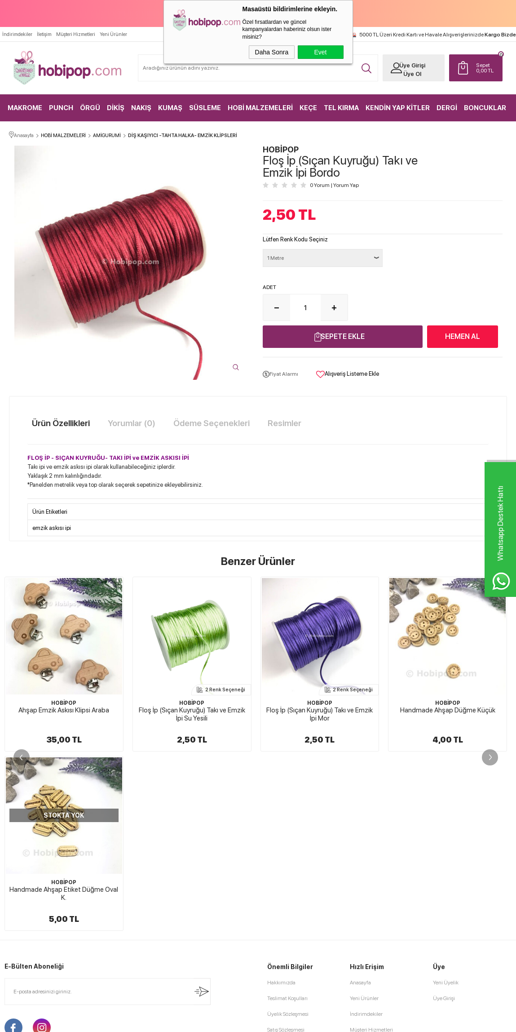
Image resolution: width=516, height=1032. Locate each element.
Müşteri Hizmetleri (75, 34)
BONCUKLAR (485, 108)
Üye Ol (412, 74)
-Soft (213, 1021)
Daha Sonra (272, 52)
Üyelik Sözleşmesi (288, 835)
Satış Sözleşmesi (285, 850)
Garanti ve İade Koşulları (294, 866)
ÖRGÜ (90, 108)
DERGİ (447, 108)
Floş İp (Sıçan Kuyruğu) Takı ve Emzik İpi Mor (192, 714)
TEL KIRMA (341, 108)
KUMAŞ (170, 108)
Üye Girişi (412, 65)
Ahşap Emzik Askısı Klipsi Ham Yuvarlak (447, 714)
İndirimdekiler (17, 34)
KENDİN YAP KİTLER (398, 108)
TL (487, 67)
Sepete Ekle (343, 336)
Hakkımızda (281, 803)
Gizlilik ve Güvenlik (289, 882)
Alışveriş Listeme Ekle (347, 374)
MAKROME (25, 108)
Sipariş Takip (364, 882)
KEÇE (308, 108)
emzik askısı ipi (51, 528)
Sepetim (359, 866)
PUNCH (61, 108)
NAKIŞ (141, 108)
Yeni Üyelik (446, 803)
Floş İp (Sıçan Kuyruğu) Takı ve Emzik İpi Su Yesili (64, 714)
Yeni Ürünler (113, 34)
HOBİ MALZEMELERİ (260, 108)
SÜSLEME (205, 108)
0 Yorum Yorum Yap (334, 185)
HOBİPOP (63, 703)
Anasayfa (360, 803)
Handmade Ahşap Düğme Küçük (319, 710)
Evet (320, 52)
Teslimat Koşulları (287, 819)
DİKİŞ (115, 108)
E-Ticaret (234, 1021)
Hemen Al (462, 336)
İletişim (44, 34)
